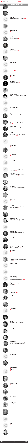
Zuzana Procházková (14, 269)
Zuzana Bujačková (13, 30)
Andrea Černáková (13, 43)
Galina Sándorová (13, 308)
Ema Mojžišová (12, 224)
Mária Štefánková (13, 354)
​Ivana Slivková (12, 335)
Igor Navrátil (12, 237)
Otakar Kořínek (12, 173)
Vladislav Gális (12, 81)
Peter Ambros (12, 4)
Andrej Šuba (12, 369)
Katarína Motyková (13, 231)
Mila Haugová (12, 113)
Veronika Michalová (13, 218)
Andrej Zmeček (12, 429)
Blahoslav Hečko (13, 126)
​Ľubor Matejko (12, 205)
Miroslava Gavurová (13, 94)
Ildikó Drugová (12, 68)
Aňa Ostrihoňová (13, 244)
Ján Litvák (12, 192)
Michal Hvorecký (13, 139)
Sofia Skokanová (13, 328)
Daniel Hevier (12, 132)
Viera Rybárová (12, 282)
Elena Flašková (12, 75)
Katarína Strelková (13, 367)
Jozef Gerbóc (12, 100)
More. (10, 5)
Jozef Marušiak (12, 199)
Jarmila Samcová (13, 302)
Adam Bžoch (12, 36)
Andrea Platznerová (13, 263)
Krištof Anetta (12, 17)
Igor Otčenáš (12, 250)
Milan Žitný (12, 423)
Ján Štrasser (12, 360)
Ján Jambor (12, 147)
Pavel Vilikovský (13, 402)
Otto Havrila (12, 120)
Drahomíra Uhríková (13, 383)
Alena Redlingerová (13, 276)
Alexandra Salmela (13, 289)
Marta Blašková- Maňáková (15, 23)
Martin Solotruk (13, 341)
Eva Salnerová (12, 295)
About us (4, 2)
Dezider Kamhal (13, 154)
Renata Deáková (13, 62)
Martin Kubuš (12, 186)
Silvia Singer (12, 321)
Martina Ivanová (13, 145)
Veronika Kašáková (13, 160)
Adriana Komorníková (14, 167)
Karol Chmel (12, 49)
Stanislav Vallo (12, 389)
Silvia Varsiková (13, 396)
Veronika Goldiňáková (14, 107)
